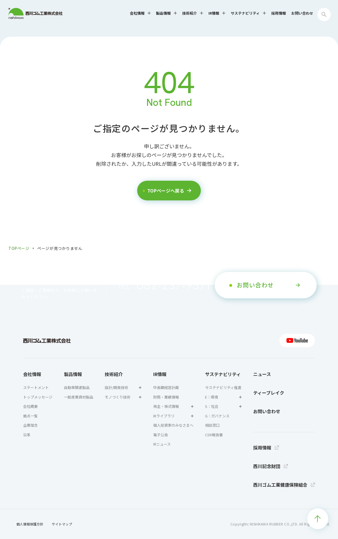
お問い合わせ (302, 13)
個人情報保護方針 (29, 524)
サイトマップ (62, 524)
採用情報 (278, 13)
